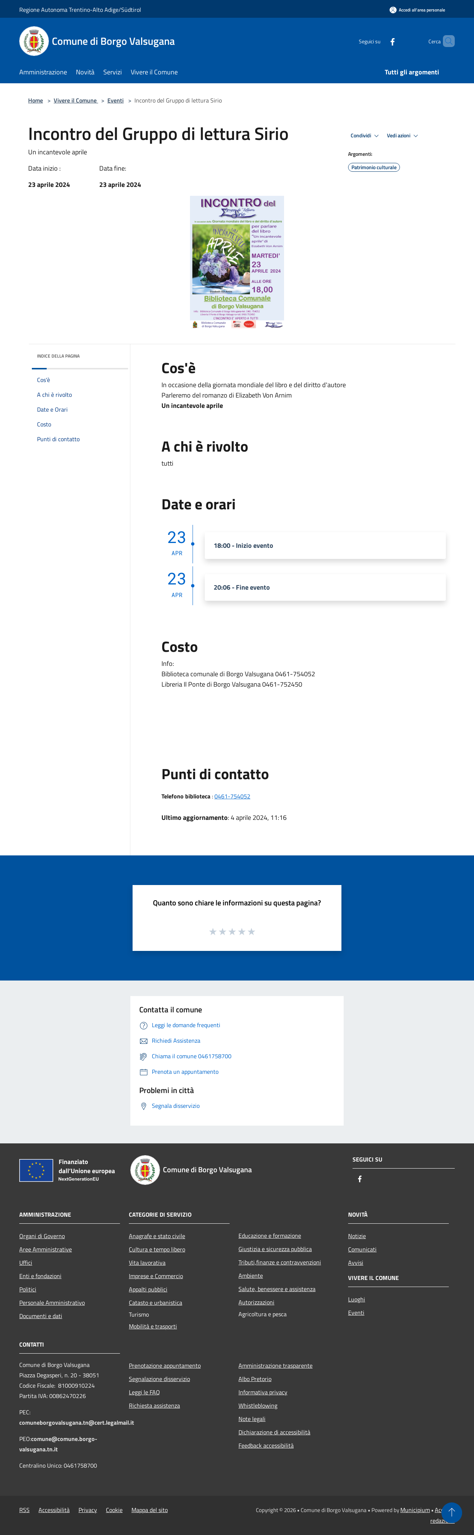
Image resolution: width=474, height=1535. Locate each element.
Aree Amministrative (45, 1249)
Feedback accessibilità (266, 1445)
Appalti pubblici (148, 1289)
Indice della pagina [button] (58, 355)
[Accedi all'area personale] (417, 10)
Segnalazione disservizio (159, 1378)
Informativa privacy (262, 1392)
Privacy (88, 1509)
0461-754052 (232, 796)
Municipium (415, 1509)
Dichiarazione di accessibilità (274, 1432)
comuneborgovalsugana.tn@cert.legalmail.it (76, 1422)
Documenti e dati (40, 1315)
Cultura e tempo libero (157, 1249)
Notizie (357, 1235)
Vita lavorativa (147, 1262)
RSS (24, 1509)
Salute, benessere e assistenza (277, 1288)
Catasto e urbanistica (155, 1302)
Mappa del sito (149, 1509)
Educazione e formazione (269, 1235)
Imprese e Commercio (156, 1275)
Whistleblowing (257, 1405)
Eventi (115, 100)
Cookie (114, 1509)
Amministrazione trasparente (275, 1365)
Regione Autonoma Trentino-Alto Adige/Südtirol (80, 9)
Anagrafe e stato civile (157, 1235)
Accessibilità (54, 1509)
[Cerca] (446, 41)
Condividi (366, 135)
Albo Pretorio (254, 1378)
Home (35, 100)
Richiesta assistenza (154, 1405)
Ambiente (250, 1275)
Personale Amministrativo (52, 1302)
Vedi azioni (403, 135)
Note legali (252, 1418)
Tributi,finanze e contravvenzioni (279, 1262)
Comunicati (362, 1249)
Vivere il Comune (76, 100)
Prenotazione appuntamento (165, 1365)
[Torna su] (451, 1512)
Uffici (25, 1262)
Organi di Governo (42, 1235)
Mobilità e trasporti (153, 1326)
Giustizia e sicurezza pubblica (275, 1248)
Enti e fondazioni (40, 1275)
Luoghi (356, 1299)
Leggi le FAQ (144, 1392)
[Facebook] (380, 41)
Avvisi (355, 1262)
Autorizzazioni (256, 1302)
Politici (27, 1289)
